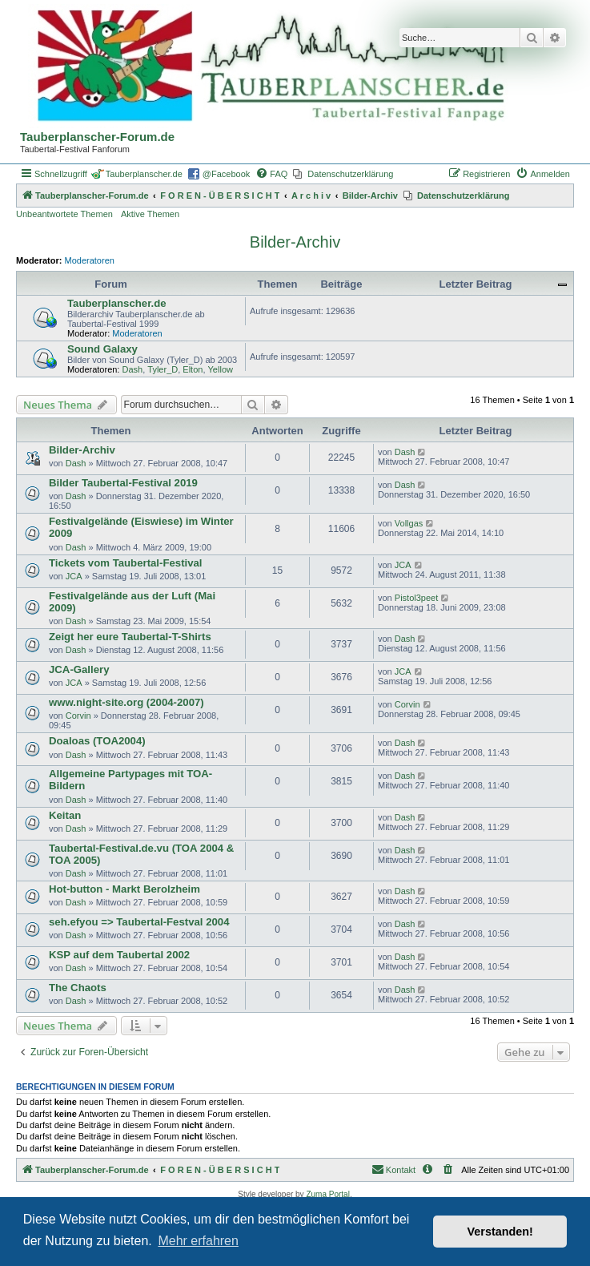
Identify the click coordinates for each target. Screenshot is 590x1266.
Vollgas (409, 523)
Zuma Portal (327, 1194)
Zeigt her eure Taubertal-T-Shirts (130, 637)
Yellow (220, 369)
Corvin (78, 715)
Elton (193, 369)
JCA (74, 576)
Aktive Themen (150, 214)
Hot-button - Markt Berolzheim (124, 889)
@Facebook (226, 174)
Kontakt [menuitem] (393, 1169)
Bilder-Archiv (295, 242)
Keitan (65, 815)
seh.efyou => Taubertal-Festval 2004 (139, 922)
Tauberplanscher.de (144, 174)
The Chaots (77, 988)
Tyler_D (162, 369)
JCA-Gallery (79, 669)
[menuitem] (271, 173)
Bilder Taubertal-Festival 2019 (123, 483)
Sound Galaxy (102, 349)
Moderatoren (89, 260)
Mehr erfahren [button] (198, 1241)
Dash (132, 369)
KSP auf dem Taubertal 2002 (119, 955)
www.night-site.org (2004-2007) (126, 702)
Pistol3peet (416, 598)
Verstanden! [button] (500, 1231)
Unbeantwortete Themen (64, 214)
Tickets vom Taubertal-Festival (126, 563)
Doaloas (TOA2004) (97, 741)
